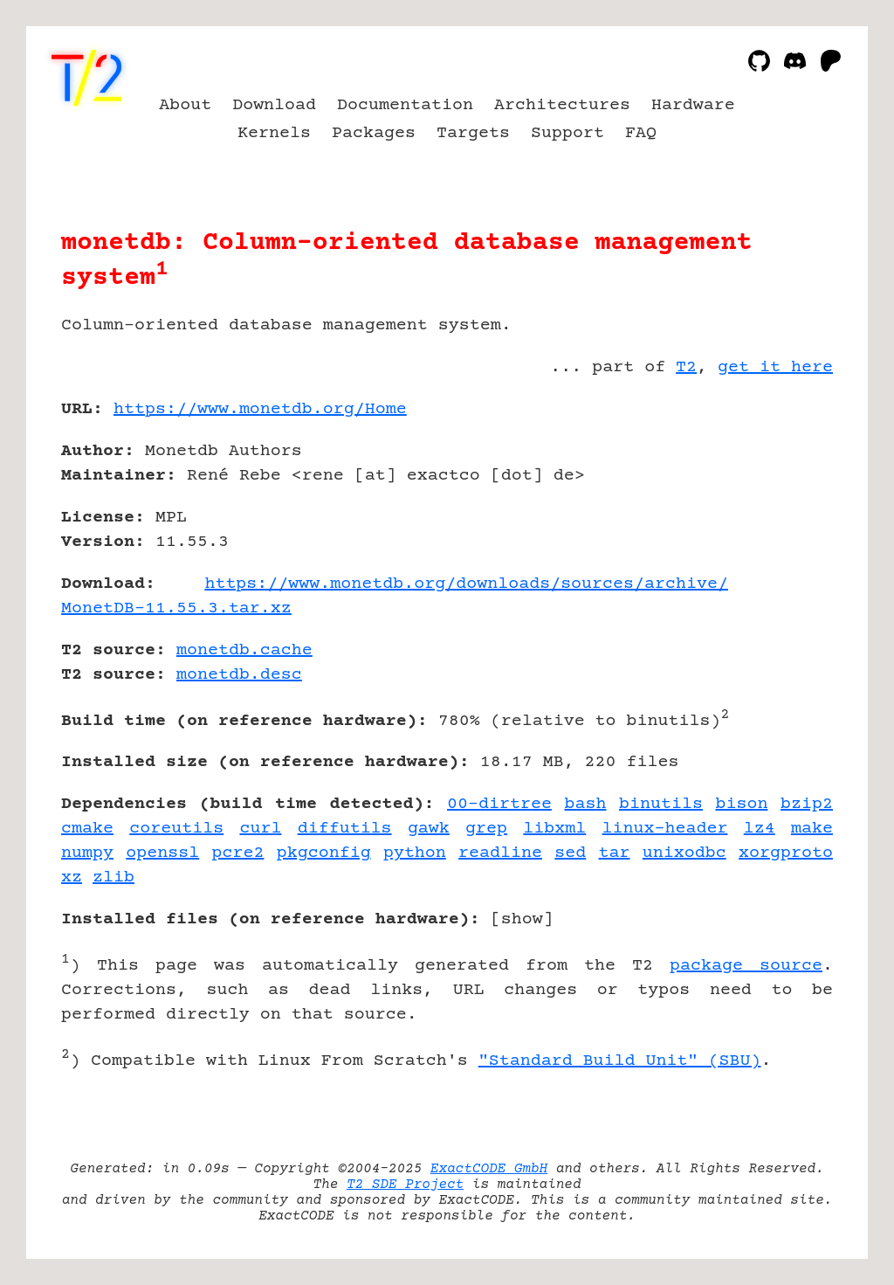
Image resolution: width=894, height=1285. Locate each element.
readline (500, 853)
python (414, 853)
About (185, 105)
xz (71, 877)
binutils (661, 804)
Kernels (274, 133)
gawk (429, 829)
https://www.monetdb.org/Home (260, 409)
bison (742, 804)
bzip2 (807, 804)
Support (567, 133)
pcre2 (237, 853)
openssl (162, 853)
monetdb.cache (244, 650)
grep (486, 829)
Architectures (562, 105)
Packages (374, 133)
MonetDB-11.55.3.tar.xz (176, 608)
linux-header (665, 829)
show (522, 919)
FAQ (641, 133)
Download (274, 105)
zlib (113, 877)
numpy (87, 853)
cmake (87, 829)
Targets (473, 133)
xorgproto (786, 853)
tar (614, 853)
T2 (686, 367)
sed (570, 853)
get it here (775, 367)
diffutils (345, 829)
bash (585, 804)
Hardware (693, 105)
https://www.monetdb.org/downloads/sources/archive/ (466, 584)
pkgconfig (324, 853)
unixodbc (684, 853)
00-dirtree (499, 804)
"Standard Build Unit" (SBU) (619, 1061)
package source (746, 966)
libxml (554, 829)
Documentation (405, 105)
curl (260, 829)
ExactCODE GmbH (488, 1169)
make (812, 829)
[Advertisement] (780, 511)
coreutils (176, 829)
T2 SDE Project (405, 1184)
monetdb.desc (239, 675)
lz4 (759, 829)
